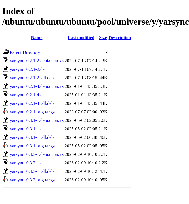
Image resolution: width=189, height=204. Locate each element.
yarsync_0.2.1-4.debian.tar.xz (37, 86)
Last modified (81, 37)
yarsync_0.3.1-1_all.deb (32, 137)
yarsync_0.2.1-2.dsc (28, 69)
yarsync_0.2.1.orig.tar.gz (32, 111)
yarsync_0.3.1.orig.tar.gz (32, 145)
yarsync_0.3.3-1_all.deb (32, 171)
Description (120, 37)
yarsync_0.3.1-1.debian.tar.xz (37, 120)
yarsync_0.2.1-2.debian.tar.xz (37, 60)
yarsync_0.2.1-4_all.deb (32, 103)
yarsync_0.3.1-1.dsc (28, 128)
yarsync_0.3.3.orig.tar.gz (32, 179)
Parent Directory (25, 52)
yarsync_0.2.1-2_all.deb (32, 77)
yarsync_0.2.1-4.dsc (28, 94)
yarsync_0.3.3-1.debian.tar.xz (37, 154)
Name (36, 37)
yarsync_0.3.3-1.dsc (28, 162)
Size (103, 37)
